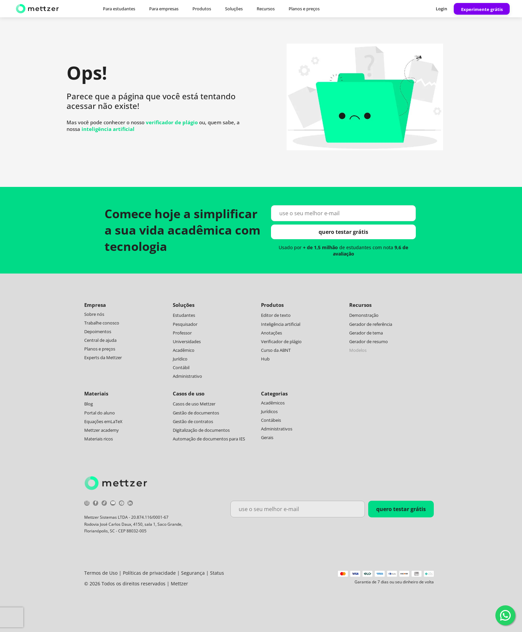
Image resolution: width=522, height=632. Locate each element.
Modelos (358, 350)
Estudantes (184, 315)
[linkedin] (130, 503)
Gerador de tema (366, 333)
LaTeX (117, 421)
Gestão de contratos (193, 421)
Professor (182, 333)
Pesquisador (185, 324)
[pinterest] (121, 503)
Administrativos (276, 429)
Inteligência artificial (280, 324)
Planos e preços (304, 9)
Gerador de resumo (368, 341)
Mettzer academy (101, 430)
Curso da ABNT (276, 350)
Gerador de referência (370, 324)
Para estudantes (119, 9)
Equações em (97, 421)
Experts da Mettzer (103, 357)
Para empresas (163, 9)
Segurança (193, 573)
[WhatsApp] (505, 615)
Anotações (271, 333)
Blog (88, 404)
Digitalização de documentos (201, 430)
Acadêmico (183, 350)
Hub (265, 359)
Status (217, 573)
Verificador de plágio (281, 341)
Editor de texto (276, 315)
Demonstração (364, 315)
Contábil (181, 367)
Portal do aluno (99, 413)
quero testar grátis (343, 232)
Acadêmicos (273, 403)
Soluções (234, 9)
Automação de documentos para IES (209, 439)
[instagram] (87, 503)
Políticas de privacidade (149, 573)
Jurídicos (269, 411)
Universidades (187, 341)
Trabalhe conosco (101, 323)
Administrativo (187, 376)
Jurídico (180, 359)
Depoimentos (97, 331)
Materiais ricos (98, 439)
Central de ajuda (100, 340)
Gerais (267, 437)
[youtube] (113, 503)
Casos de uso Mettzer (194, 404)
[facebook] (95, 503)
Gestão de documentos (196, 413)
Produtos (201, 9)
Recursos (266, 9)
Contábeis (271, 420)
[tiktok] (104, 503)
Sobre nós (94, 314)
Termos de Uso (101, 573)
